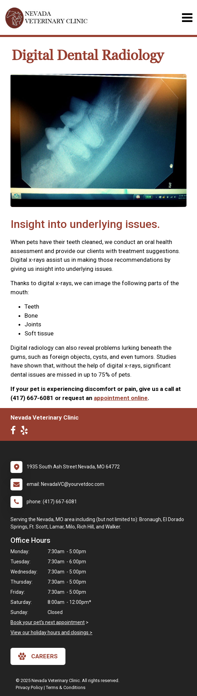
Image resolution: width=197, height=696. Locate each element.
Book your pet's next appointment (47, 622)
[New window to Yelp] (25, 432)
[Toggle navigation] (187, 18)
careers (38, 656)
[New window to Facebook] (14, 432)
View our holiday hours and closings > (51, 632)
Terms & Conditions (65, 687)
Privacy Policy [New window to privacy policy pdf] (29, 687)
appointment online (121, 397)
